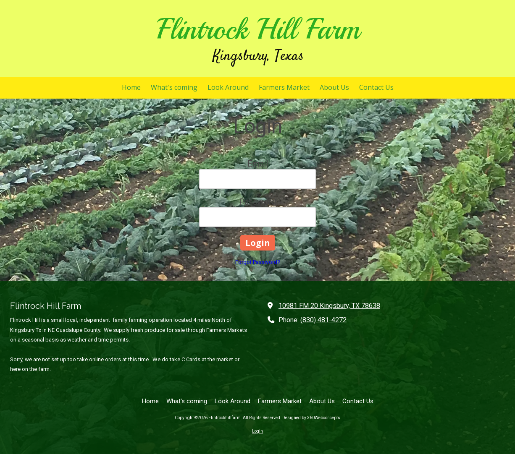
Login (257, 431)
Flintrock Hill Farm (258, 29)
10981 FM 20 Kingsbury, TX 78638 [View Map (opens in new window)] (329, 306)
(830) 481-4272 (323, 320)
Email (257, 164)
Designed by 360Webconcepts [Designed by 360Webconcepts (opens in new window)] (311, 417)
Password (257, 202)
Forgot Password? (257, 262)
